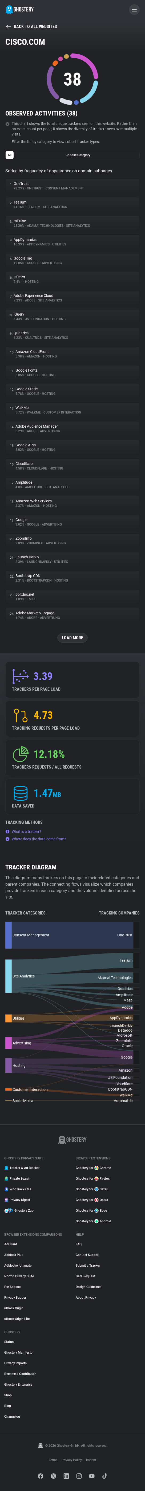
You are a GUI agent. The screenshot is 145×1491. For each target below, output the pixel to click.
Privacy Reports (15, 1363)
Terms (53, 1460)
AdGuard (10, 1244)
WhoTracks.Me (17, 1189)
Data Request (85, 1276)
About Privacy (86, 1297)
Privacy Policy (72, 1460)
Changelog (12, 1416)
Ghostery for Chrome (93, 1168)
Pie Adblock (12, 1287)
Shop (8, 1395)
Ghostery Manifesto (18, 1352)
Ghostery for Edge (91, 1210)
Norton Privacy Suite (19, 1276)
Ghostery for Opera (92, 1200)
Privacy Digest (17, 1200)
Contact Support (87, 1255)
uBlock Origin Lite (17, 1319)
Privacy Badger (15, 1297)
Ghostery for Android (93, 1221)
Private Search (17, 1178)
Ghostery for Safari (92, 1189)
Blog (7, 1406)
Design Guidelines (88, 1287)
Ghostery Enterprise (18, 1384)
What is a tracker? (23, 831)
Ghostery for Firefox (93, 1178)
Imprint (91, 1460)
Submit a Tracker (88, 1265)
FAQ (79, 1244)
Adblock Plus (13, 1255)
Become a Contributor (20, 1374)
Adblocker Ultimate (17, 1265)
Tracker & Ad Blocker (21, 1168)
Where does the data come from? (35, 839)
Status (9, 1342)
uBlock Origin (13, 1308)
